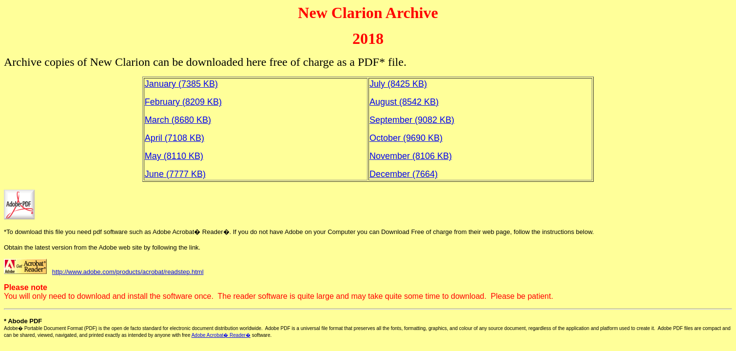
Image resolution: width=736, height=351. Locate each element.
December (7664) (403, 174)
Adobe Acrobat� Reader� (221, 335)
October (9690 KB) (406, 138)
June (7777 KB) (175, 174)
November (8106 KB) (410, 156)
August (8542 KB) (404, 102)
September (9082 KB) (411, 120)
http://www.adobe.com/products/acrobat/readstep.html (128, 271)
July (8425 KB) (398, 84)
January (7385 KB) (181, 84)
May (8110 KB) (174, 156)
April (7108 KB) (174, 138)
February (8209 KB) (183, 102)
